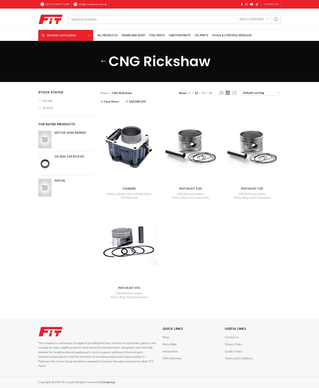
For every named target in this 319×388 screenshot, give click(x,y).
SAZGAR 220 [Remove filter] (137, 101)
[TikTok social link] (257, 4)
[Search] (174, 19)
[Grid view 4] (234, 92)
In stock (48, 107)
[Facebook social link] (242, 4)
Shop (166, 337)
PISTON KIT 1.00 (252, 188)
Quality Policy (233, 351)
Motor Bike (170, 344)
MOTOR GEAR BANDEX (70, 133)
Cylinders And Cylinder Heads (133, 193)
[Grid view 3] (228, 92)
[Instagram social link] (246, 4)
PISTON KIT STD (129, 288)
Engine (110, 193)
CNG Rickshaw (129, 197)
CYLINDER (129, 188)
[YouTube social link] (252, 4)
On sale (47, 100)
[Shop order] (262, 93)
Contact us (232, 337)
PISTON (60, 181)
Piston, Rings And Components (190, 197)
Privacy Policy (233, 344)
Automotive (170, 351)
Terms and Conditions (239, 358)
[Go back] (103, 61)
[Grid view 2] (221, 92)
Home (105, 93)
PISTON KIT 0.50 (190, 188)
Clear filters (111, 101)
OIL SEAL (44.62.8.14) (69, 156)
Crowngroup (107, 382)
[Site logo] (51, 19)
